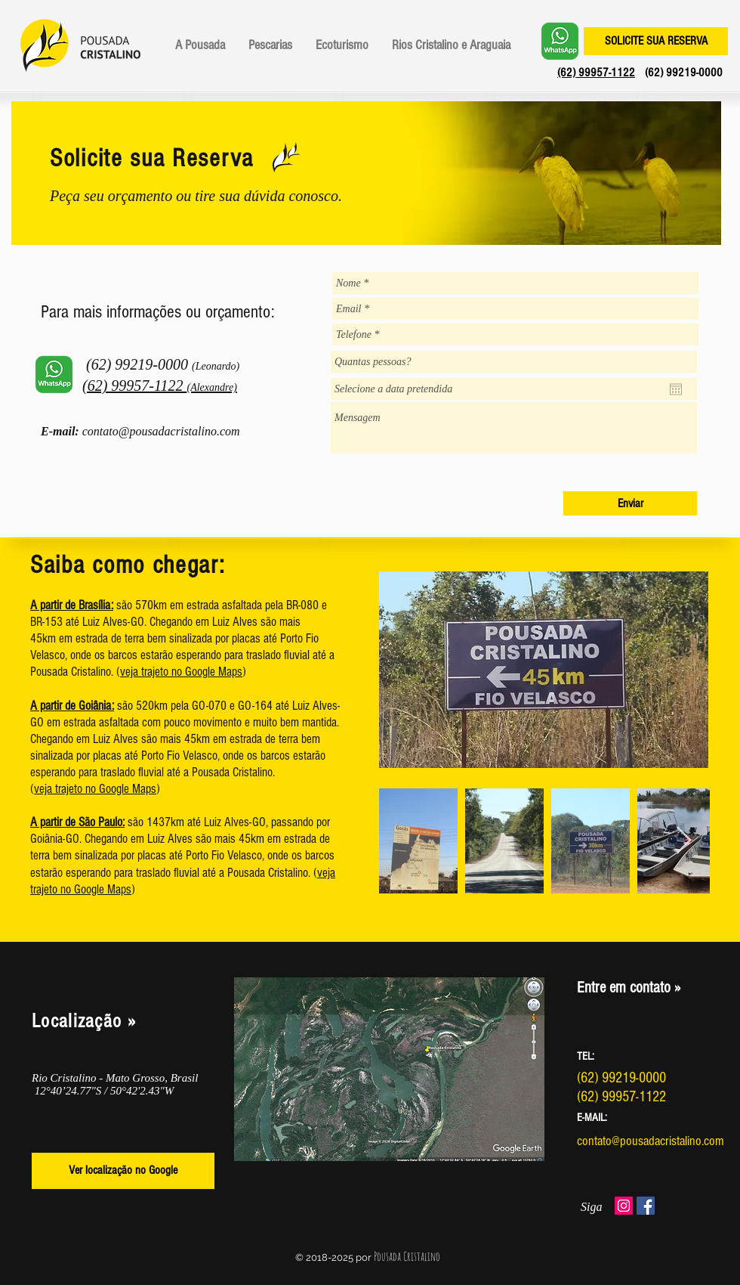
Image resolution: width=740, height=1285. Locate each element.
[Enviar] (630, 503)
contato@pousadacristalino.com (161, 431)
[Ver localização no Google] (123, 1171)
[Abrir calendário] (676, 389)
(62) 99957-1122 (596, 72)
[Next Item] (683, 841)
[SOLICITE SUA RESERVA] (656, 41)
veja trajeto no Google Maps (181, 671)
